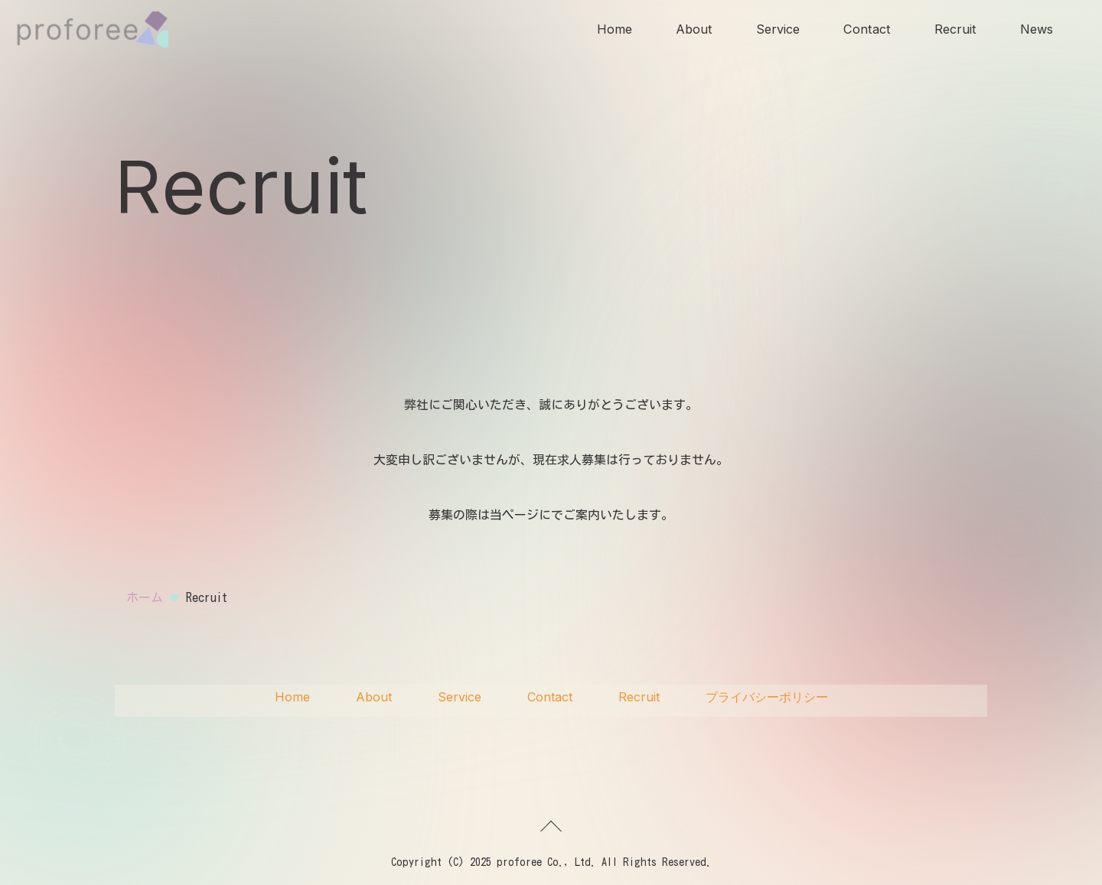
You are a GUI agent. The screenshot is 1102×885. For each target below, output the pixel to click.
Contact (863, 30)
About (688, 30)
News (1035, 30)
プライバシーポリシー (767, 696)
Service (773, 30)
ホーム (144, 597)
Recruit (952, 30)
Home (606, 30)
